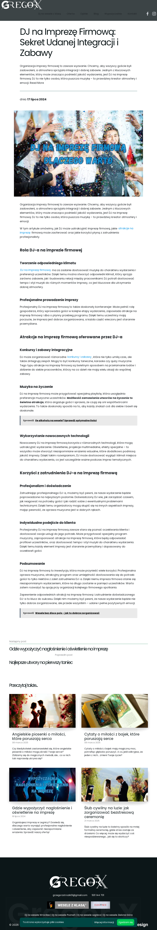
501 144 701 (98, 895)
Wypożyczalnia (113, 17)
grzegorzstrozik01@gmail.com (70, 895)
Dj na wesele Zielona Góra (117, 915)
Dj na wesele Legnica (89, 915)
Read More (37, 83)
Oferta (71, 17)
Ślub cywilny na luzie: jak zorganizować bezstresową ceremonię (109, 812)
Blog (96, 17)
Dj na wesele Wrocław (37, 915)
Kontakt (132, 17)
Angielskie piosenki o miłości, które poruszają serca (39, 736)
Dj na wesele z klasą (49, 17)
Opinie (84, 17)
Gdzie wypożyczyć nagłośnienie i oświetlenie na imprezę (42, 810)
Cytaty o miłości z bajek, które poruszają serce (111, 736)
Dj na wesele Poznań (63, 915)
